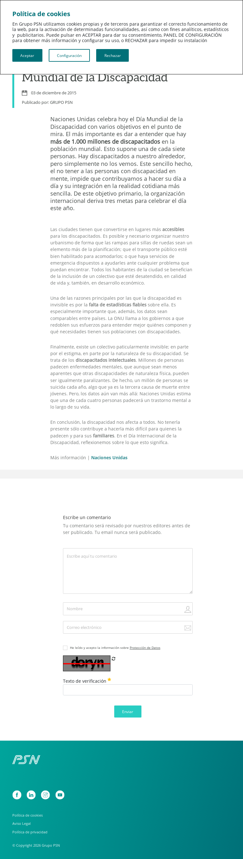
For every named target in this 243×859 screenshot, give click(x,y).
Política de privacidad (29, 832)
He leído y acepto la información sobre (115, 647)
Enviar (127, 711)
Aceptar (27, 55)
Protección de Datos (145, 647)
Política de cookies (27, 815)
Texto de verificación (87, 681)
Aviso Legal (21, 823)
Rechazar (112, 55)
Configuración (69, 55)
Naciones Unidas (109, 458)
